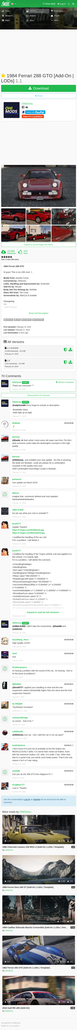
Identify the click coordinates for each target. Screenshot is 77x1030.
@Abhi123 (17, 629)
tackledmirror (18, 745)
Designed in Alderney (11, 1023)
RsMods (16, 423)
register (36, 799)
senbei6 (16, 771)
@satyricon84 (19, 405)
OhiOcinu (27, 103)
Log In (27, 799)
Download (38, 88)
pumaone (16, 479)
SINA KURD (17, 510)
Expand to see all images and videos (38, 245)
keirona (16, 437)
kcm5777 (16, 524)
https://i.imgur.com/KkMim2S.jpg (28, 530)
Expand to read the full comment (43, 612)
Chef (14, 653)
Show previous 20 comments (38, 395)
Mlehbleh (16, 684)
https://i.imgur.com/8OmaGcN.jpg (28, 533)
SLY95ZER (17, 704)
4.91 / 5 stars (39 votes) (10, 259)
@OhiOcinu (17, 460)
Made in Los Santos (10, 1026)
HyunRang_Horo (20, 639)
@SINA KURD (19, 626)
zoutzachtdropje (20, 717)
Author (25, 382)
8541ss (15, 493)
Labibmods (17, 731)
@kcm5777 (17, 687)
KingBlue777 (18, 785)
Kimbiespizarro (19, 667)
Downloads (11, 253)
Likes (25, 253)
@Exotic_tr (17, 440)
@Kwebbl (57, 626)
